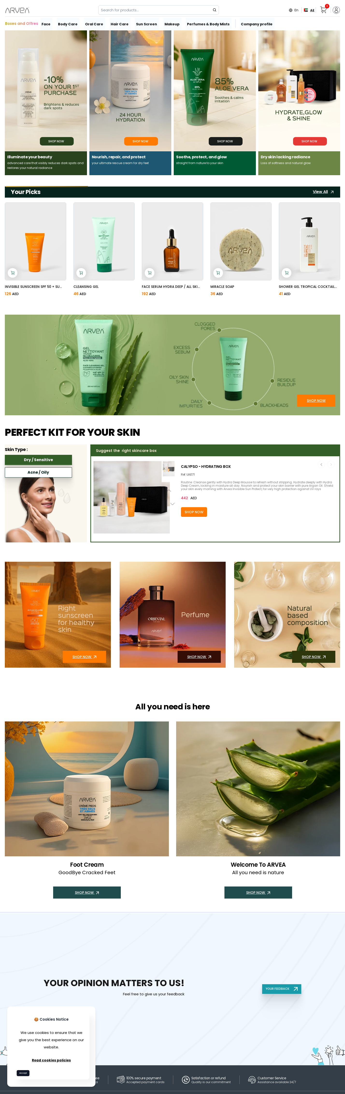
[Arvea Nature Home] (17, 10)
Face (47, 23)
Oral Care (95, 23)
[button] (131, 531)
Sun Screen (148, 23)
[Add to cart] (12, 273)
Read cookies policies (51, 1058)
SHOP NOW (316, 404)
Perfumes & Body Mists (209, 23)
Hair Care (121, 23)
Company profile (257, 23)
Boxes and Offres (21, 23)
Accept (25, 1072)
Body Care (69, 23)
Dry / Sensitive (38, 460)
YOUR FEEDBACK (281, 988)
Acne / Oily (38, 472)
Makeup (173, 23)
